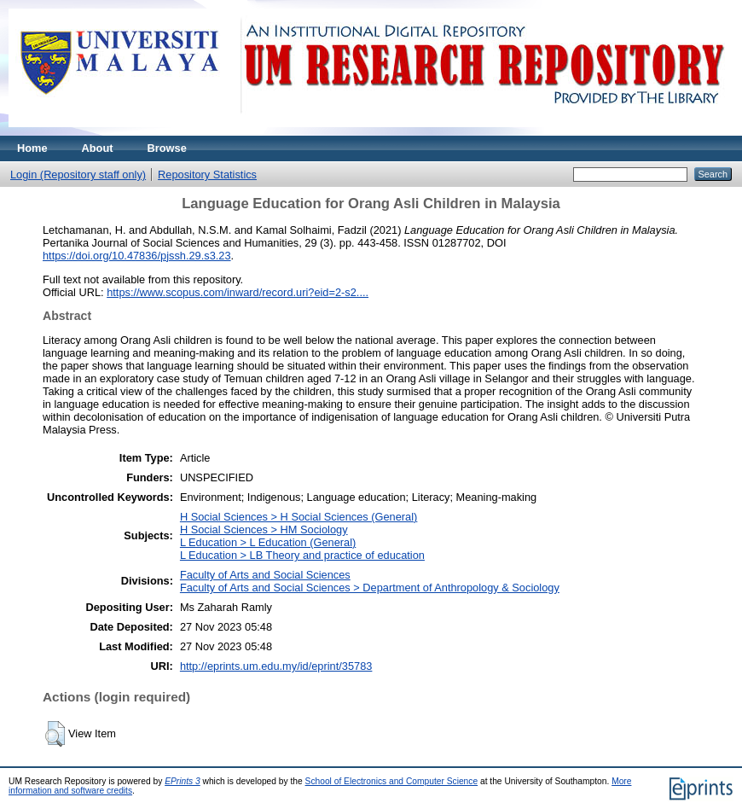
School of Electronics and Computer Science (391, 781)
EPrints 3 (182, 781)
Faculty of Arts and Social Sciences (265, 574)
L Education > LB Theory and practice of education (302, 555)
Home (32, 148)
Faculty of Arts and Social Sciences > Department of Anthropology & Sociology (369, 587)
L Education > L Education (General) (268, 542)
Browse (167, 148)
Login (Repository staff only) (78, 174)
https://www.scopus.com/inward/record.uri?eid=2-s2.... (237, 292)
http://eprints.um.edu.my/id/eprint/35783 (276, 666)
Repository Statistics (207, 174)
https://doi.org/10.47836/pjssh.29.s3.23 (137, 255)
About (97, 148)
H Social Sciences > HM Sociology (264, 529)
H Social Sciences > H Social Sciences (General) (298, 516)
